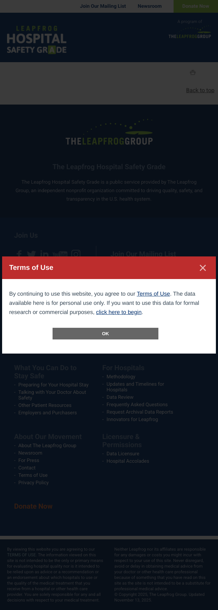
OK (105, 333)
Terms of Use (153, 294)
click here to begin (118, 312)
